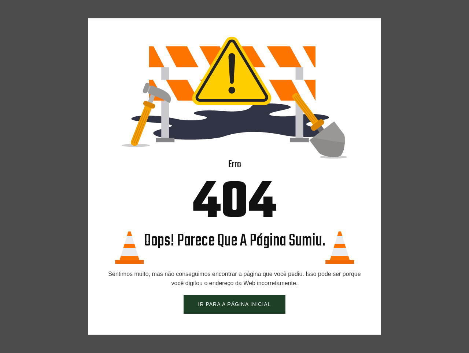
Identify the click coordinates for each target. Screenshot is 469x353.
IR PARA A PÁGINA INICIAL (234, 304)
